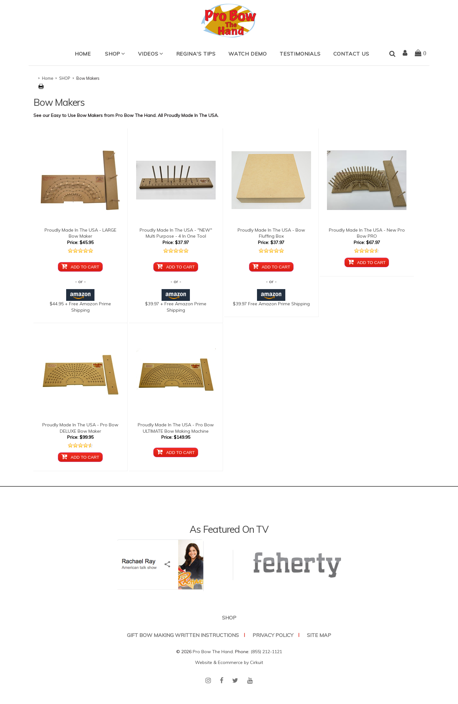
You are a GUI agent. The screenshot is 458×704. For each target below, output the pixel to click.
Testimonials (300, 54)
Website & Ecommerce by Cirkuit (229, 662)
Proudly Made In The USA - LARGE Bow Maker (80, 233)
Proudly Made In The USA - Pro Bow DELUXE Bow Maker (80, 428)
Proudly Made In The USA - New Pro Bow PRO (367, 233)
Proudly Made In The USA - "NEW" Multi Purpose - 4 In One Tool (176, 233)
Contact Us (351, 54)
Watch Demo (247, 54)
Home (83, 54)
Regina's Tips (196, 54)
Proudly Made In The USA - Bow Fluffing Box (271, 233)
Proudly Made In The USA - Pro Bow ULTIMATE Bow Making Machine (176, 428)
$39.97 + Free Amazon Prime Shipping (175, 302)
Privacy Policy (273, 635)
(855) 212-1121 (266, 651)
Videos (148, 54)
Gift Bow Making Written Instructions (183, 635)
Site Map (319, 635)
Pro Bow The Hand (213, 651)
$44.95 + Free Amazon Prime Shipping (80, 302)
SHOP (112, 54)
